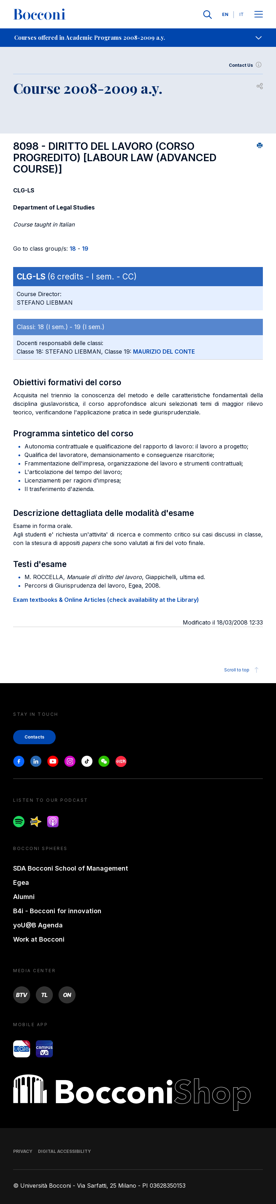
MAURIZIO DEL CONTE (164, 351)
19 (85, 248)
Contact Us (246, 65)
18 (73, 248)
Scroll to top (242, 670)
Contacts (34, 737)
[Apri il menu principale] (258, 15)
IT (241, 14)
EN (225, 14)
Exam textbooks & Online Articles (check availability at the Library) (106, 599)
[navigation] (138, 37)
